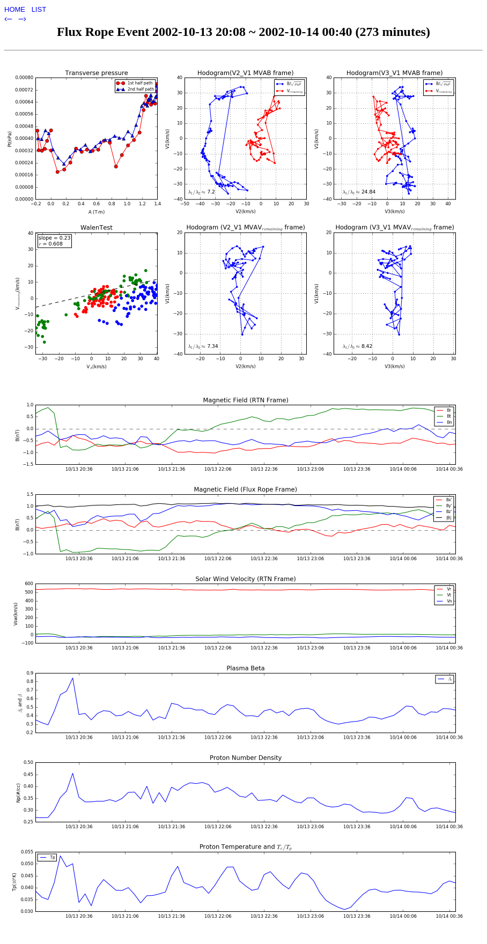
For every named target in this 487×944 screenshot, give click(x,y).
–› (22, 18)
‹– (9, 18)
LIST (39, 9)
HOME (15, 9)
